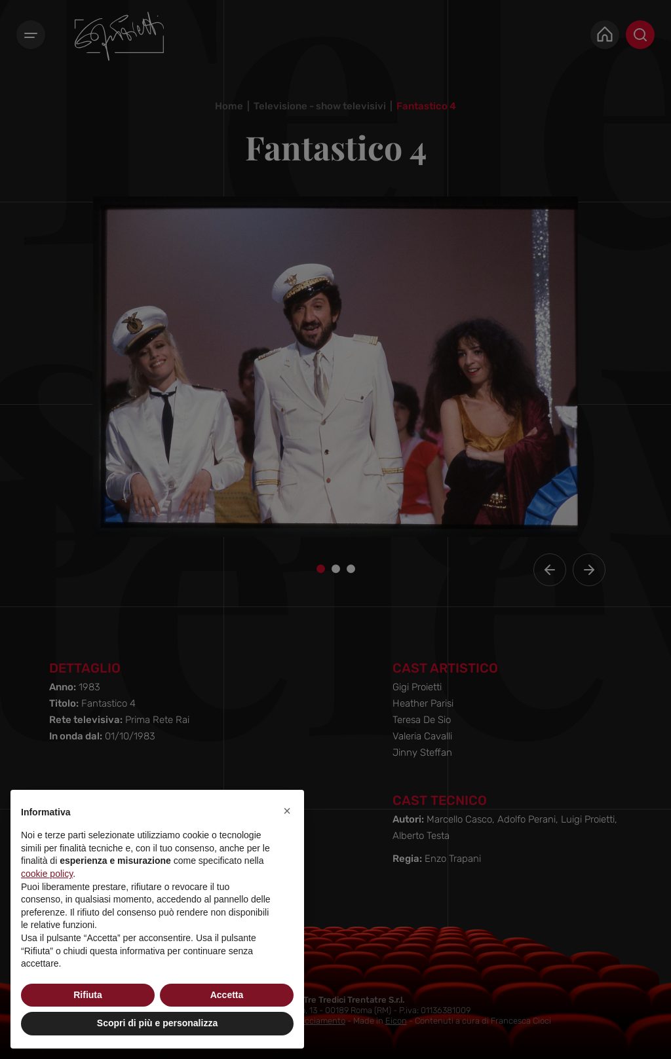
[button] (287, 810)
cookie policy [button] (47, 873)
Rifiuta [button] (87, 995)
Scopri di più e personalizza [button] (157, 1023)
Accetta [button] (227, 995)
